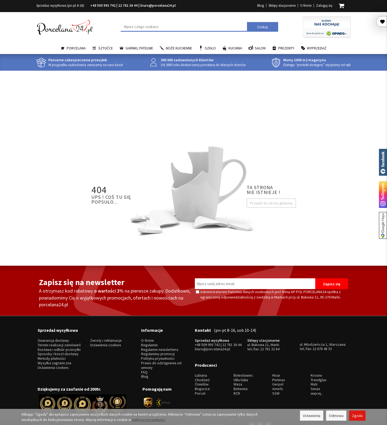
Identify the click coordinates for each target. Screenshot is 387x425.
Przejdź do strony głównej (271, 203)
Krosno (316, 362)
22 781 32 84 (270, 342)
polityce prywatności (149, 419)
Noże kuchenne (179, 48)
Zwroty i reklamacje (106, 334)
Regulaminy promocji (158, 347)
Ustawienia (311, 415)
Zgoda (357, 415)
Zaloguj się (324, 5)
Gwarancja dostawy (53, 334)
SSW (276, 380)
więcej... (317, 380)
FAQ (144, 365)
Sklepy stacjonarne (282, 5)
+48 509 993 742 (103, 5)
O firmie (305, 5)
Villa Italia (241, 367)
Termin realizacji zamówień (59, 338)
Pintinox (278, 367)
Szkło (210, 48)
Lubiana (201, 362)
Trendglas (319, 367)
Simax (315, 376)
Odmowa (336, 415)
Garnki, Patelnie (139, 48)
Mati (314, 371)
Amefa (277, 376)
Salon (260, 48)
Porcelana (76, 48)
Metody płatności (52, 352)
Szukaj (262, 26)
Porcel (200, 380)
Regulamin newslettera (159, 343)
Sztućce (105, 48)
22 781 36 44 (128, 5)
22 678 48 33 (322, 342)
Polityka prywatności (157, 352)
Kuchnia (235, 48)
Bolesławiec (243, 362)
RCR (237, 380)
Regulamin (149, 338)
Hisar (276, 362)
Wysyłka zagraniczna (54, 356)
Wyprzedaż (317, 48)
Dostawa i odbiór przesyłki (59, 343)
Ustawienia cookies (53, 361)
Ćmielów (202, 371)
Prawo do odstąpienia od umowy (161, 358)
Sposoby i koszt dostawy (58, 347)
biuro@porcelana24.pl (158, 5)
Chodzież (202, 367)
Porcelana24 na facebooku (383, 162)
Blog (260, 5)
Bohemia (241, 376)
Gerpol (277, 371)
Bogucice (202, 376)
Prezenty (286, 48)
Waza (238, 371)
